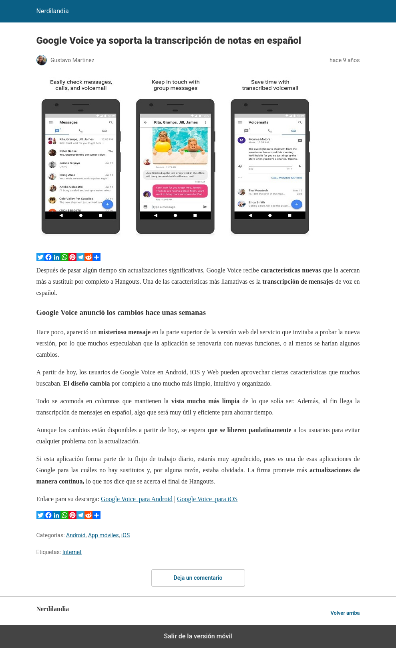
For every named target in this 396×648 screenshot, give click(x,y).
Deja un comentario (198, 578)
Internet (72, 552)
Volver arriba (345, 613)
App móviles (103, 535)
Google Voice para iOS (207, 499)
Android (76, 535)
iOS (125, 535)
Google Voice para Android (137, 499)
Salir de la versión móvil (198, 636)
